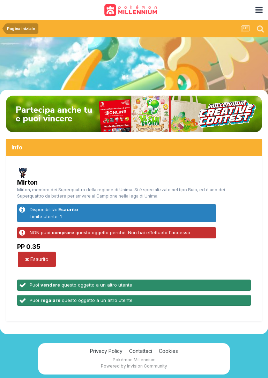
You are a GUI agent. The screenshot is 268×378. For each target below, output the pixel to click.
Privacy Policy (106, 351)
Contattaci (140, 351)
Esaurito (37, 259)
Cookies (168, 351)
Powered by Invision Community (134, 366)
